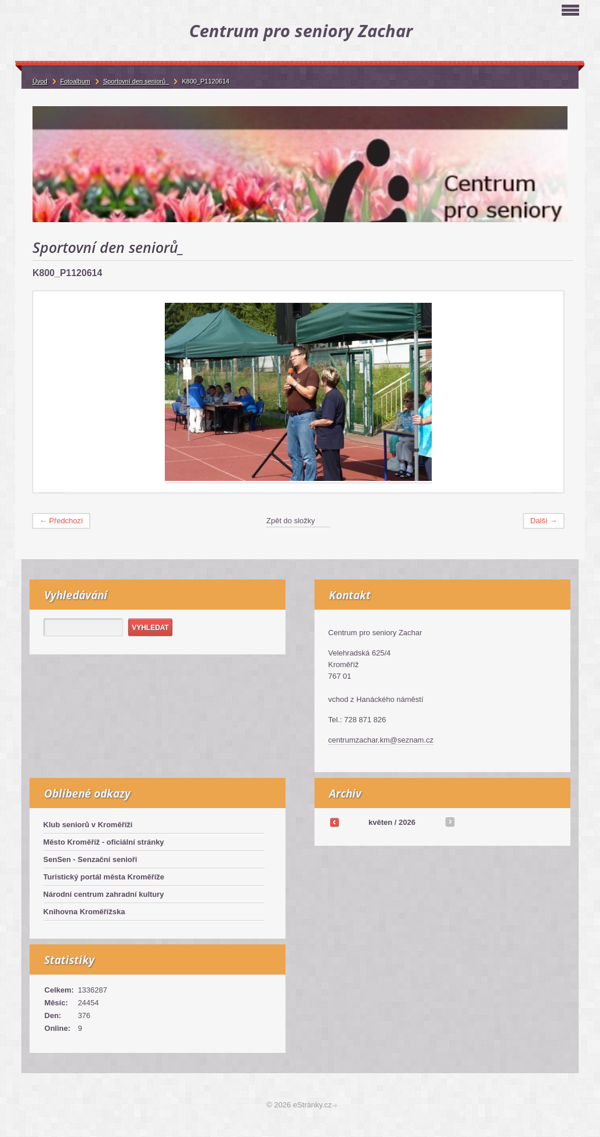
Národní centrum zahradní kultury (104, 894)
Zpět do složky (290, 520)
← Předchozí (61, 520)
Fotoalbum (75, 81)
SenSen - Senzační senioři (91, 859)
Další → (543, 520)
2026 (407, 822)
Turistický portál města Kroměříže (104, 876)
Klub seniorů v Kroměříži (88, 824)
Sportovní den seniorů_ (136, 81)
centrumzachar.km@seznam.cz (381, 740)
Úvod (40, 81)
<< (334, 822)
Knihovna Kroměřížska (84, 911)
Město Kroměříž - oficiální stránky (104, 842)
